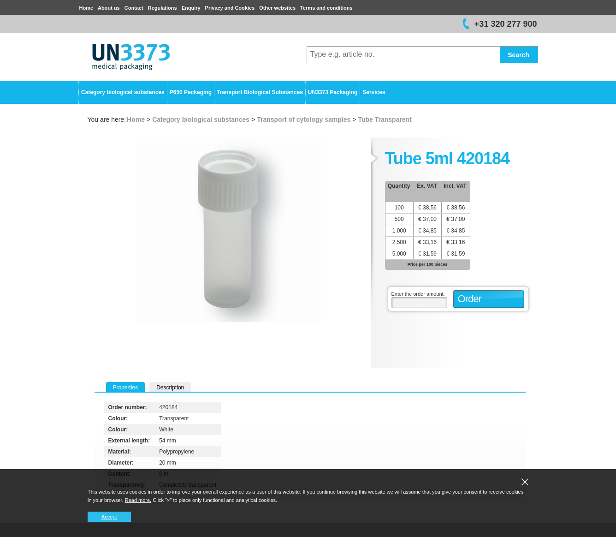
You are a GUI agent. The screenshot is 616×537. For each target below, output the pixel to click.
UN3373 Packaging (332, 92)
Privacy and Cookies (230, 8)
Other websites (277, 8)
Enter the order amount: (418, 294)
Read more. (138, 500)
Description (170, 387)
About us (109, 8)
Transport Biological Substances (260, 92)
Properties (125, 387)
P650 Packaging (191, 92)
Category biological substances (123, 92)
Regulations (162, 8)
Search (518, 55)
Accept (109, 516)
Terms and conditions (326, 8)
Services (373, 92)
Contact (133, 8)
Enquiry (191, 8)
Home (86, 8)
